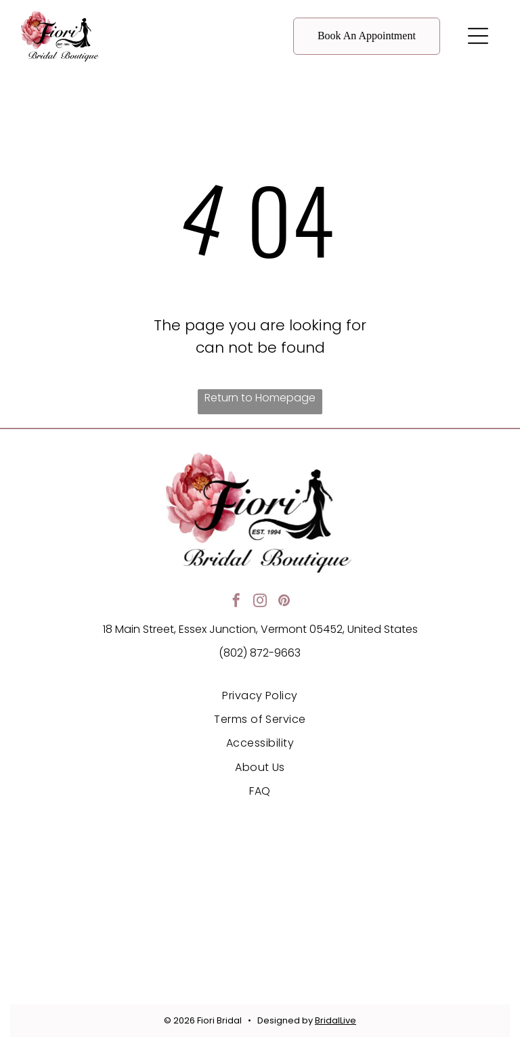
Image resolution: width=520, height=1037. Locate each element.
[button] (478, 36)
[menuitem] (259, 695)
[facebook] (236, 602)
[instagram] (260, 602)
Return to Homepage (260, 397)
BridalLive (335, 1020)
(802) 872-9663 (260, 653)
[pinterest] (284, 602)
